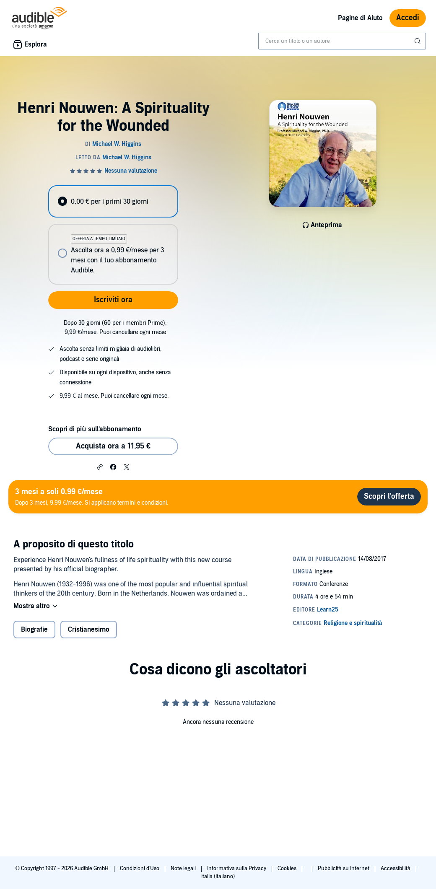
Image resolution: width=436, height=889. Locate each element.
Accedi (407, 17)
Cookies (288, 868)
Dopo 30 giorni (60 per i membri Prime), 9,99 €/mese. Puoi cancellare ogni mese (115, 327)
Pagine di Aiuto (360, 18)
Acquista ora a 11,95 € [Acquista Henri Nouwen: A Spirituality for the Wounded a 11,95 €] (113, 446)
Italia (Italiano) (218, 876)
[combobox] (342, 41)
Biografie (34, 629)
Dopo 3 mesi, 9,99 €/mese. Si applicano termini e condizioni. (91, 496)
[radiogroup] (113, 235)
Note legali (184, 868)
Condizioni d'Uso (140, 868)
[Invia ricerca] (418, 41)
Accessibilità (396, 868)
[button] (99, 466)
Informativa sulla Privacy (237, 868)
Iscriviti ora (113, 299)
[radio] (113, 201)
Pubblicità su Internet (344, 868)
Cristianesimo (88, 629)
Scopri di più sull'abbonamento (94, 429)
